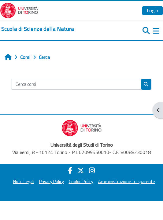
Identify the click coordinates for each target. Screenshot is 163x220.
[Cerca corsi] (76, 84)
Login (152, 10)
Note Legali (23, 181)
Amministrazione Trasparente (126, 181)
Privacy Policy (51, 181)
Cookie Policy (81, 181)
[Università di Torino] (19, 9)
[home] (37, 29)
